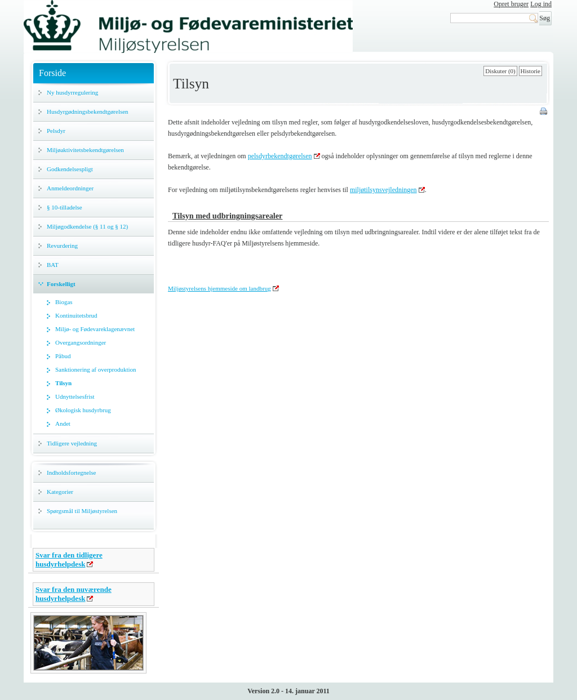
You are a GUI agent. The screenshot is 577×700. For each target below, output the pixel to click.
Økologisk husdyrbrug (83, 410)
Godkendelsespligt (70, 169)
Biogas (64, 301)
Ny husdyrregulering (72, 92)
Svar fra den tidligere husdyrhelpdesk (69, 559)
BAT (53, 264)
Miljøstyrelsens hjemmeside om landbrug (219, 288)
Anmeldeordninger (70, 188)
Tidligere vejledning (72, 443)
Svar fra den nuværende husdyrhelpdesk (73, 594)
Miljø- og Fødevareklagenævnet (95, 329)
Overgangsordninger (80, 342)
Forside (52, 73)
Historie (530, 71)
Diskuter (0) (500, 71)
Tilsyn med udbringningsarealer (227, 215)
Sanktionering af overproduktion (95, 369)
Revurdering (62, 245)
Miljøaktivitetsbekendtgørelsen (85, 149)
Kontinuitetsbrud (76, 315)
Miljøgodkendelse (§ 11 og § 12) (87, 226)
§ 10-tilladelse (64, 207)
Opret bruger (511, 4)
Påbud (63, 356)
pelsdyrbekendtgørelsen (280, 156)
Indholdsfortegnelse (71, 472)
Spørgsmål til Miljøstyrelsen (82, 510)
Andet (62, 423)
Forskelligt (61, 283)
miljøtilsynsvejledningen (383, 190)
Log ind (541, 4)
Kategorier (60, 491)
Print (544, 112)
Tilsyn (63, 383)
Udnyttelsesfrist (75, 396)
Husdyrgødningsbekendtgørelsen (87, 111)
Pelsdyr (56, 130)
